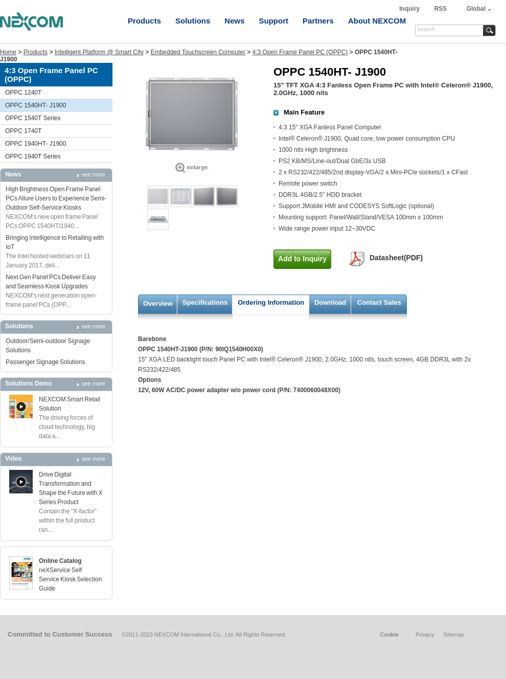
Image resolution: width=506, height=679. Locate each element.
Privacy (425, 634)
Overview (158, 303)
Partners (318, 20)
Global (476, 8)
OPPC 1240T (23, 92)
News (234, 20)
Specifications (204, 302)
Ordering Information (271, 302)
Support (274, 20)
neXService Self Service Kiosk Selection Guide (70, 579)
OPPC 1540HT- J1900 (35, 105)
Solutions (192, 20)
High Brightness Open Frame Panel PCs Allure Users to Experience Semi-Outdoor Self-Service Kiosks (56, 198)
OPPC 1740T (23, 130)
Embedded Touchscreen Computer (198, 52)
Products (144, 20)
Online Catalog (60, 560)
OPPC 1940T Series (33, 156)
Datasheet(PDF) (396, 258)
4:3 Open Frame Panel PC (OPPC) (300, 52)
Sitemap (453, 634)
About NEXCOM (377, 20)
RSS (440, 8)
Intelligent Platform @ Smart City (99, 52)
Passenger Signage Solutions (45, 362)
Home (8, 52)
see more (93, 174)
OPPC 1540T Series (33, 118)
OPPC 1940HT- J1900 (35, 143)
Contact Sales (379, 302)
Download (330, 302)
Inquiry (410, 8)
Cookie (389, 634)
